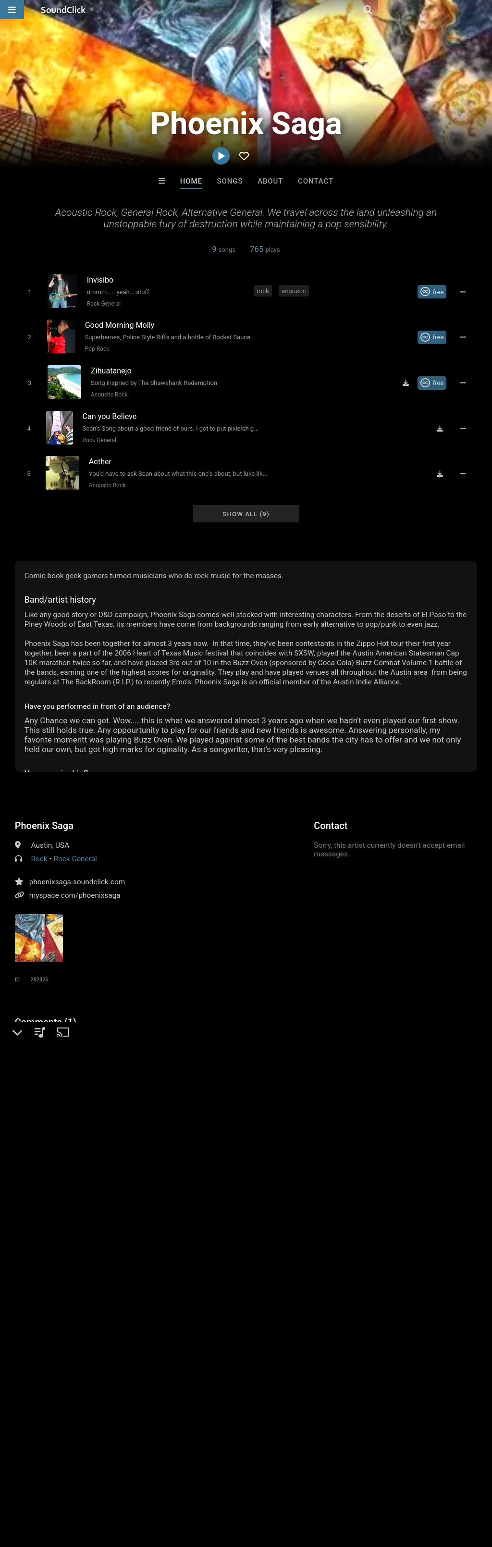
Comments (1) (45, 1014)
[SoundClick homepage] (63, 9)
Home (191, 181)
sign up (53, 1105)
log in (88, 1105)
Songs (230, 181)
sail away (218, 1166)
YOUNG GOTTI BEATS (287, 1342)
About (270, 181)
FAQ (40, 1489)
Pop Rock (96, 347)
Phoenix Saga (44, 817)
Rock (39, 850)
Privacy (229, 1489)
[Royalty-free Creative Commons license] (435, 291)
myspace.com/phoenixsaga (75, 887)
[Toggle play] (28, 291)
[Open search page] (482, 9)
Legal (259, 1489)
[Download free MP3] (409, 379)
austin (159, 1166)
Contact (315, 181)
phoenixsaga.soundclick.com (77, 873)
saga (187, 1166)
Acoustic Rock (107, 390)
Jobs (131, 1489)
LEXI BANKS (365, 1342)
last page (291, 1166)
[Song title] (165, 279)
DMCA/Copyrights (179, 1489)
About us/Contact (85, 1489)
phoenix (89, 1166)
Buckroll (127, 1342)
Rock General (102, 303)
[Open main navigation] (12, 9)
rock (264, 291)
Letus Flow (206, 1342)
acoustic (295, 291)
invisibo (255, 1166)
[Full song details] (465, 291)
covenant (126, 1166)
